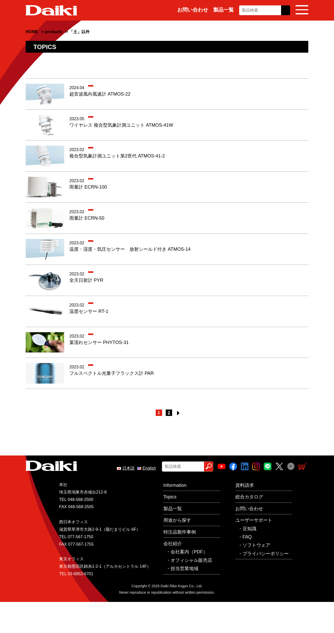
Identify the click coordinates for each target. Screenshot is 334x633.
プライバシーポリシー (266, 553)
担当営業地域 (184, 568)
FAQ (247, 536)
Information (175, 485)
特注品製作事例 (179, 532)
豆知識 (249, 528)
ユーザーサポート (253, 520)
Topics (170, 496)
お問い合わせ (192, 10)
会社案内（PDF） (189, 551)
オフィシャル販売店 (191, 560)
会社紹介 (172, 543)
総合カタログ (249, 496)
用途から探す (177, 520)
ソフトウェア (256, 545)
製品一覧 (223, 10)
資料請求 (244, 485)
